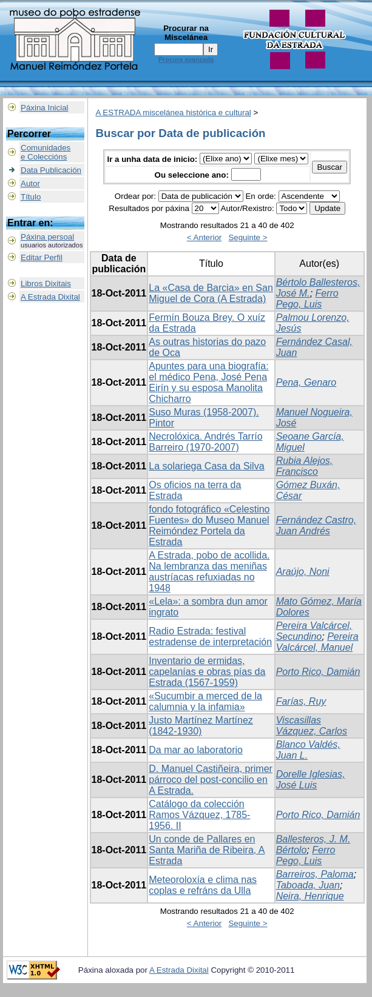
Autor (30, 183)
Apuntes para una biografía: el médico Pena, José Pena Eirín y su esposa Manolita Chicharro (208, 382)
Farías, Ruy (301, 701)
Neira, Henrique (310, 896)
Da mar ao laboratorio (196, 750)
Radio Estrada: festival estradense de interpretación (210, 636)
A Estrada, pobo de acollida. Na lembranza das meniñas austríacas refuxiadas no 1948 (209, 571)
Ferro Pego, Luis (307, 298)
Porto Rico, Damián (318, 671)
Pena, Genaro (306, 382)
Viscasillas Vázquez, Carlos (311, 725)
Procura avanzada (186, 59)
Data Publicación (51, 170)
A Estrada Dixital (50, 296)
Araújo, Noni (303, 571)
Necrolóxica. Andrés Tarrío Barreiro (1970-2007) (205, 441)
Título (31, 196)
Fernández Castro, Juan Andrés (316, 525)
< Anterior (204, 237)
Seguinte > (247, 237)
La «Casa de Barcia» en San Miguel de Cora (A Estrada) (211, 293)
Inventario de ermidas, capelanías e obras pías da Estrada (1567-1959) (207, 672)
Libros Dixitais (46, 283)
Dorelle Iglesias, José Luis (310, 779)
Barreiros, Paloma (315, 874)
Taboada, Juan (308, 885)
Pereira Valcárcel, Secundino (314, 631)
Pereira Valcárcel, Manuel (317, 642)
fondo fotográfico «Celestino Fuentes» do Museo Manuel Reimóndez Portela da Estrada (209, 525)
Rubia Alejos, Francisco (304, 466)
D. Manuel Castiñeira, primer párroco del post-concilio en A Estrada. (210, 780)
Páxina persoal (47, 236)
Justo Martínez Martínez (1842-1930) (201, 725)
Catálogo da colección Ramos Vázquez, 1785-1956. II (199, 815)
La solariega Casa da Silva (206, 466)
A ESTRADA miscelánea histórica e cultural (173, 112)
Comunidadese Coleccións (45, 152)
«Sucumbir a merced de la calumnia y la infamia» (205, 701)
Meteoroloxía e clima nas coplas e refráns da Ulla (203, 885)
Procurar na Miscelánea (186, 33)
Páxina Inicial (45, 107)
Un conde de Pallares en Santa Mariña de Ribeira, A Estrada (207, 850)
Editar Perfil (42, 257)
